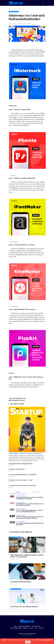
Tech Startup (36, 626)
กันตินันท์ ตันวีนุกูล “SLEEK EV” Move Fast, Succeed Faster (25, 453)
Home (10, 8)
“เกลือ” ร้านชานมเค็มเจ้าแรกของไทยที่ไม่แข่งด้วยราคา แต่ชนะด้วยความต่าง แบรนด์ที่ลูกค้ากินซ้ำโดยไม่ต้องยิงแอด (29, 511)
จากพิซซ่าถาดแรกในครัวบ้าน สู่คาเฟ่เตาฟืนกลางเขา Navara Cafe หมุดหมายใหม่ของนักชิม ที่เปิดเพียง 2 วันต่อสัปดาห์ (29, 517)
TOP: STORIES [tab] (36, 492)
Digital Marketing (17, 8)
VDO (36, 628)
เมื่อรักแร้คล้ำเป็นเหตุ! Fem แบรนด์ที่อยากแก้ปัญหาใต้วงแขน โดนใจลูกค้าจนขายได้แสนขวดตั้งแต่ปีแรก (30, 504)
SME (15, 626)
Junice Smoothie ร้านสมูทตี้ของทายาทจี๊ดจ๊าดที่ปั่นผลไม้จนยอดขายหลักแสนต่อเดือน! (30, 524)
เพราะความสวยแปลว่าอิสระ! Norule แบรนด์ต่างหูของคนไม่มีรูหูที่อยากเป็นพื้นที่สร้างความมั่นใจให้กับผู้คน (29, 498)
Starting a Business (20, 502)
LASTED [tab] (18, 492)
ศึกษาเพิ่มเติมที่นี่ (47, 640)
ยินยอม (28, 642)
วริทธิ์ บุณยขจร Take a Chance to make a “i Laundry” (21, 480)
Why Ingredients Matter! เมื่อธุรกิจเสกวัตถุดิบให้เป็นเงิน (21, 464)
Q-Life (31, 628)
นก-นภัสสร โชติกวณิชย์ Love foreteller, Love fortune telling (22, 485)
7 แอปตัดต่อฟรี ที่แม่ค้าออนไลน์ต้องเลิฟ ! (20, 582)
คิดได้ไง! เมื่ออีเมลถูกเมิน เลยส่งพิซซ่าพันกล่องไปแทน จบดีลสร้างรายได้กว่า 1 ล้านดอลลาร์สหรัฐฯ (27, 556)
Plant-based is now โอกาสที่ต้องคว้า (17, 469)
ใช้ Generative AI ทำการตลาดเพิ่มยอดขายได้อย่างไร (24, 607)
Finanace (25, 628)
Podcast (41, 628)
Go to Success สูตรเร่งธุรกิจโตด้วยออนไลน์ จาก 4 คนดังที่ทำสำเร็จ (22, 475)
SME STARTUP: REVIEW (17, 404)
